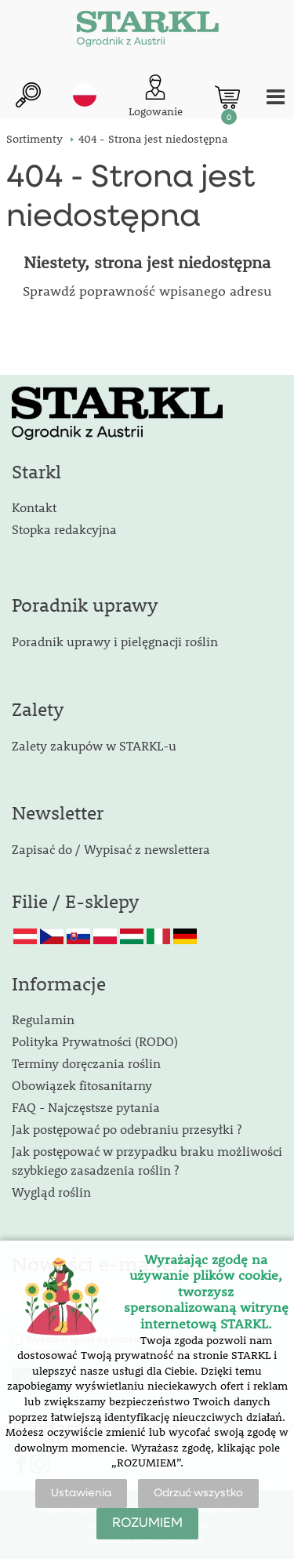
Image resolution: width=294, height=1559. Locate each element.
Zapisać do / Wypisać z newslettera (111, 849)
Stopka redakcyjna (64, 529)
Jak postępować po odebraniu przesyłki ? (126, 1129)
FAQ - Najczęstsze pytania (86, 1107)
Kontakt (34, 507)
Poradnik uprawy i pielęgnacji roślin (115, 641)
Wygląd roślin (51, 1191)
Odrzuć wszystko (198, 1493)
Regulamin (43, 1019)
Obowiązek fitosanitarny (82, 1085)
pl (84, 95)
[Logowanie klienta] (156, 96)
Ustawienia (81, 1493)
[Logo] (147, 31)
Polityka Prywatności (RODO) (95, 1041)
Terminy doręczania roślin (86, 1063)
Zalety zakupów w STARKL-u (94, 745)
